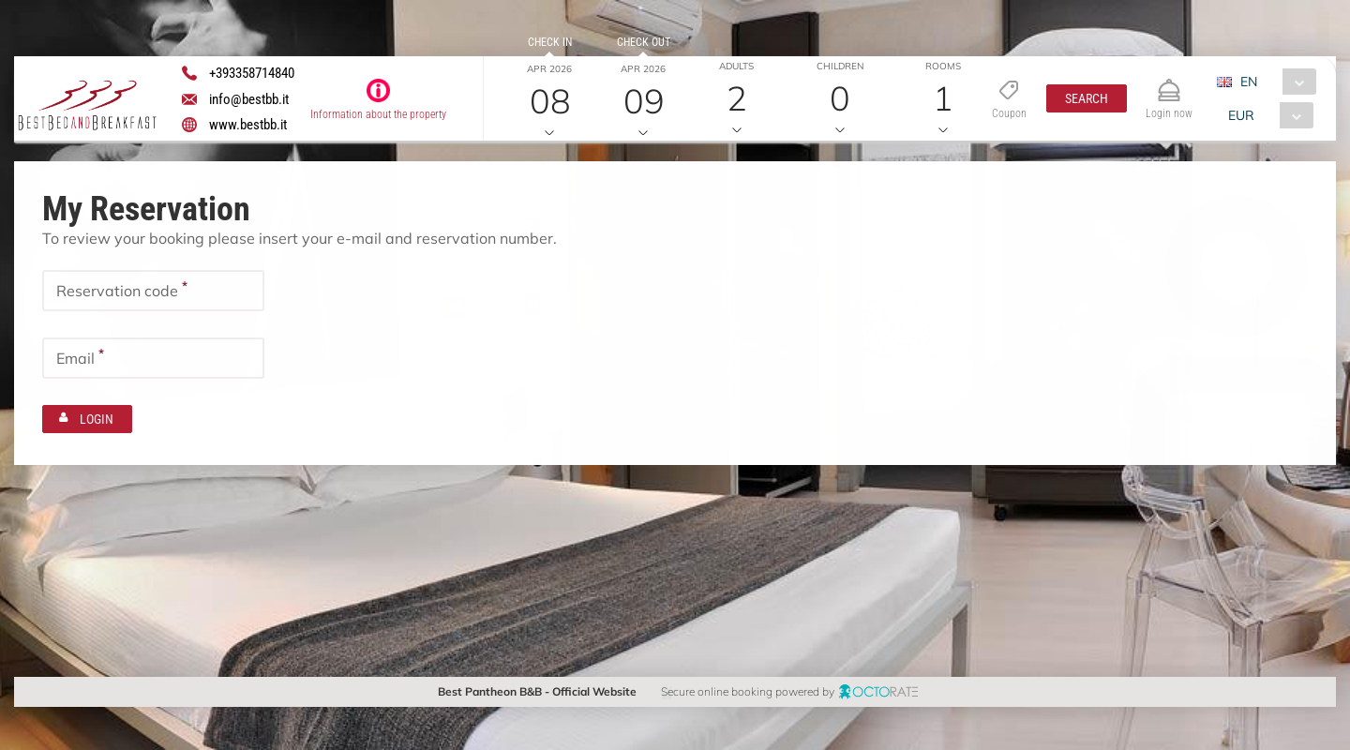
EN (1247, 81)
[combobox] (1272, 81)
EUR (1240, 115)
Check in (549, 42)
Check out (642, 42)
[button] (1085, 98)
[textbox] (153, 289)
